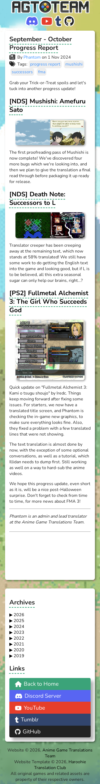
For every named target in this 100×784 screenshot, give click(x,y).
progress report (45, 64)
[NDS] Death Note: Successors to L (37, 198)
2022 (19, 638)
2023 (19, 632)
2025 (19, 621)
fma (41, 72)
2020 (19, 650)
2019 (19, 656)
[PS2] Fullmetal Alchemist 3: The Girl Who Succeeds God (48, 301)
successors (22, 72)
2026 (19, 615)
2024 (19, 626)
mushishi (74, 64)
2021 (19, 644)
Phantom (32, 57)
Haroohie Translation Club (60, 765)
